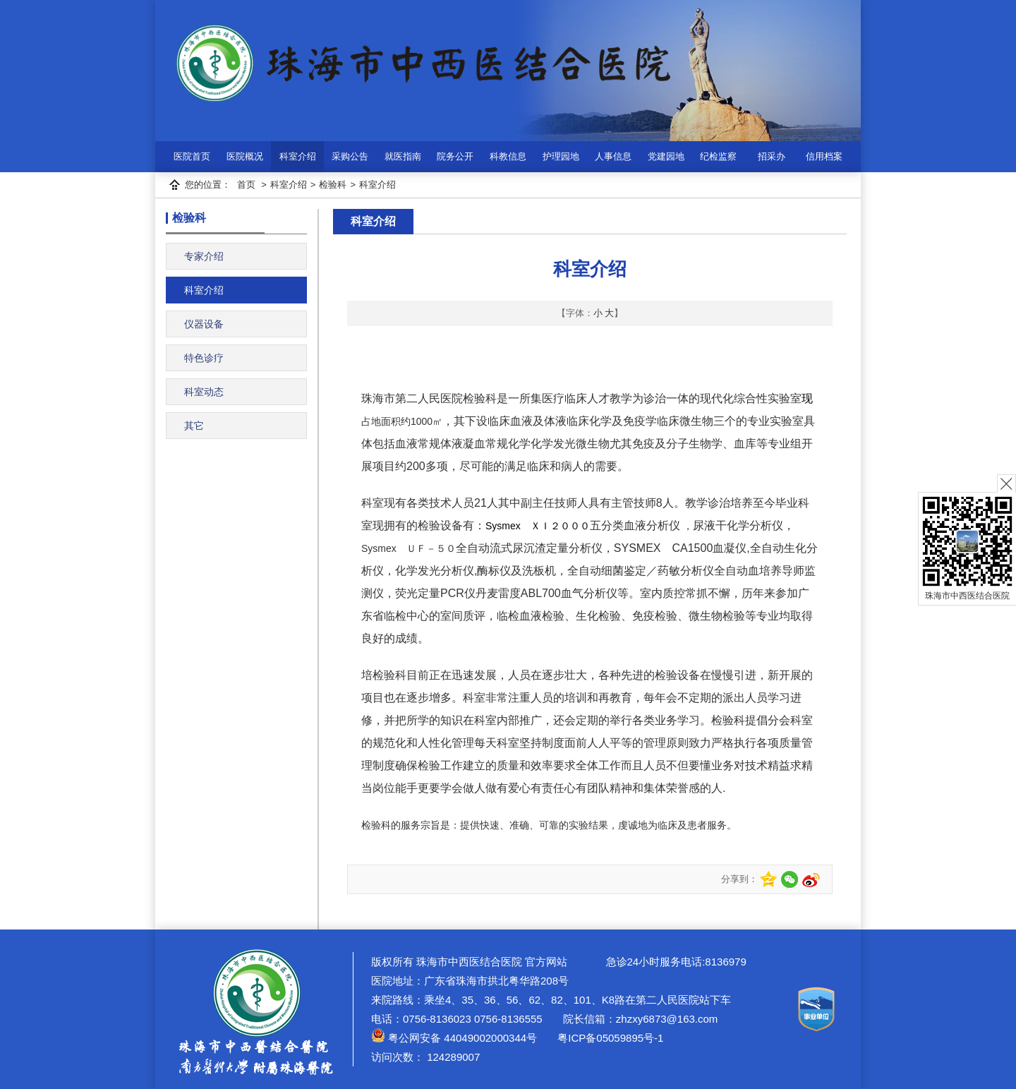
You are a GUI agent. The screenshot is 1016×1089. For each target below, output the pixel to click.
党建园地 (666, 156)
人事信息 (613, 156)
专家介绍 (204, 256)
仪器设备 (204, 324)
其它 (194, 425)
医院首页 (192, 156)
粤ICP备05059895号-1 (609, 1038)
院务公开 (455, 156)
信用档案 (824, 156)
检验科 (332, 184)
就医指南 (403, 156)
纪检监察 (718, 156)
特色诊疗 (204, 357)
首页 (246, 184)
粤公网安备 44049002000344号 (454, 1038)
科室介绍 (297, 156)
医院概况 (244, 156)
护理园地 (561, 156)
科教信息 (508, 156)
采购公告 (350, 156)
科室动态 (204, 391)
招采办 (771, 156)
